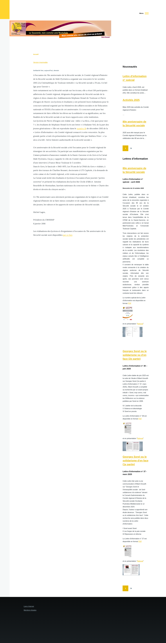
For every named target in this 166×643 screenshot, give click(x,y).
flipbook (140, 324)
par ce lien (67, 235)
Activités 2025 (131, 100)
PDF (129, 303)
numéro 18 (81, 128)
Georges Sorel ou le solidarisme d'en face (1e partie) (135, 460)
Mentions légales (30, 610)
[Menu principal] (143, 13)
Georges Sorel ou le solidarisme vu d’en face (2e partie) (135, 355)
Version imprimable (40, 62)
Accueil (36, 54)
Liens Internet (29, 606)
